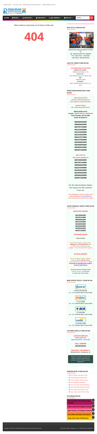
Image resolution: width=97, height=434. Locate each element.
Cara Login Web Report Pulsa (79, 389)
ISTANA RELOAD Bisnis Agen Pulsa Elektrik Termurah (28, 428)
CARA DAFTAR (27, 18)
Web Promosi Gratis (49, 5)
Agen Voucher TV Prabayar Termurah (80, 410)
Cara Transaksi (54, 18)
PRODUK (15, 18)
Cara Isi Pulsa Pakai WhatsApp (79, 385)
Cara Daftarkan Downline (78, 382)
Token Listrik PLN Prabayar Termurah (80, 406)
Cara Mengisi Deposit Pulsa (78, 377)
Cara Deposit (41, 18)
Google (68, 428)
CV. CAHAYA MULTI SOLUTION (85, 428)
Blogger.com (73, 428)
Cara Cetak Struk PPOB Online (79, 392)
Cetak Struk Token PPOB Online (78, 418)
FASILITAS (68, 18)
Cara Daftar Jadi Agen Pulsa (79, 375)
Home (6, 18)
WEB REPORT (7, 5)
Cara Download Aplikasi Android (80, 387)
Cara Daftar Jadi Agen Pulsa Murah (79, 414)
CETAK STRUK (17, 5)
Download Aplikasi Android (32, 5)
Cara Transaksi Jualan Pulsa (79, 380)
